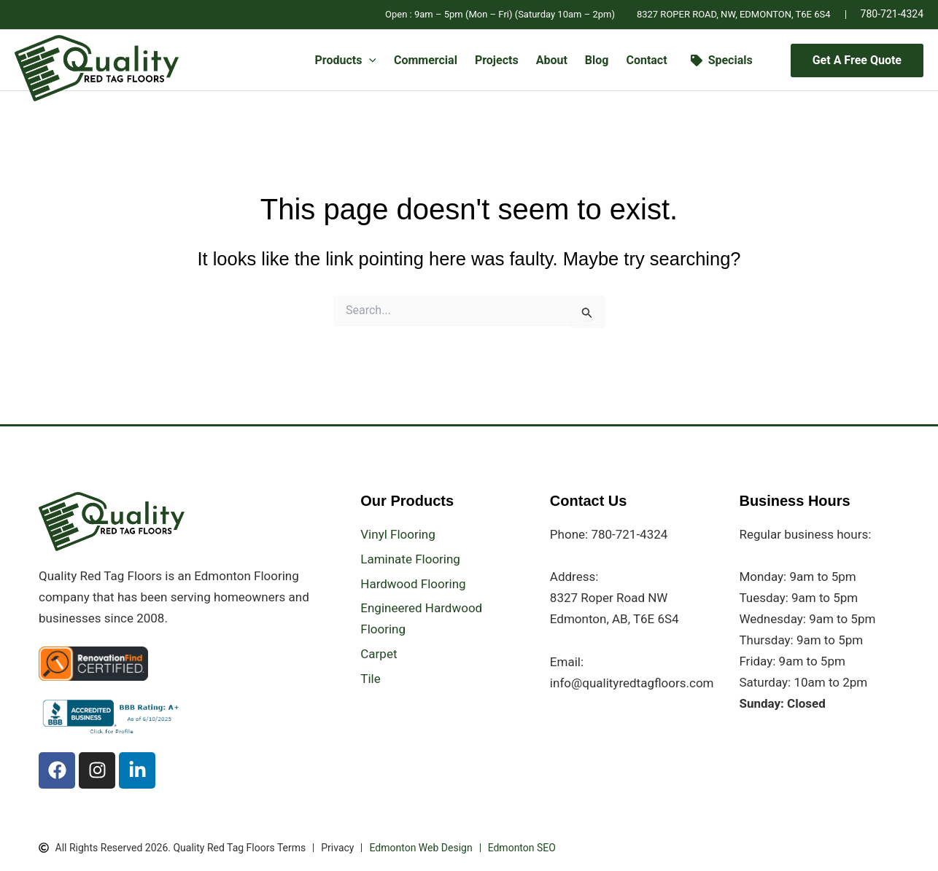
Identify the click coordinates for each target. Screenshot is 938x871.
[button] (369, 60)
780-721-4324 (892, 14)
